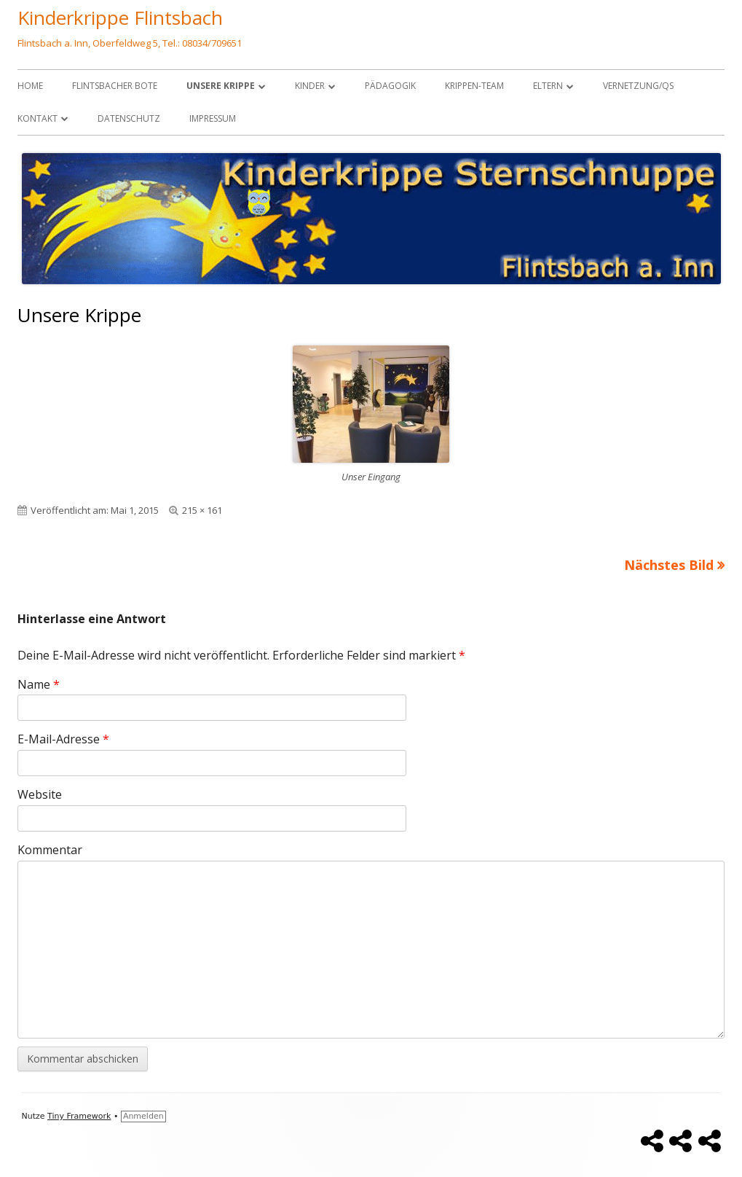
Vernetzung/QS (638, 85)
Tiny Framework (79, 1116)
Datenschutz (129, 118)
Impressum (212, 118)
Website (39, 794)
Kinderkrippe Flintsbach (120, 17)
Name (38, 684)
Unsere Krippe (220, 85)
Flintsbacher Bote (114, 85)
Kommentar (49, 850)
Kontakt (37, 118)
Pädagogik (390, 85)
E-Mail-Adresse (63, 739)
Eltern (548, 85)
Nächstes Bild (669, 565)
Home (30, 85)
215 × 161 (202, 510)
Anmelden (143, 1116)
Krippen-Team (474, 85)
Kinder (310, 85)
